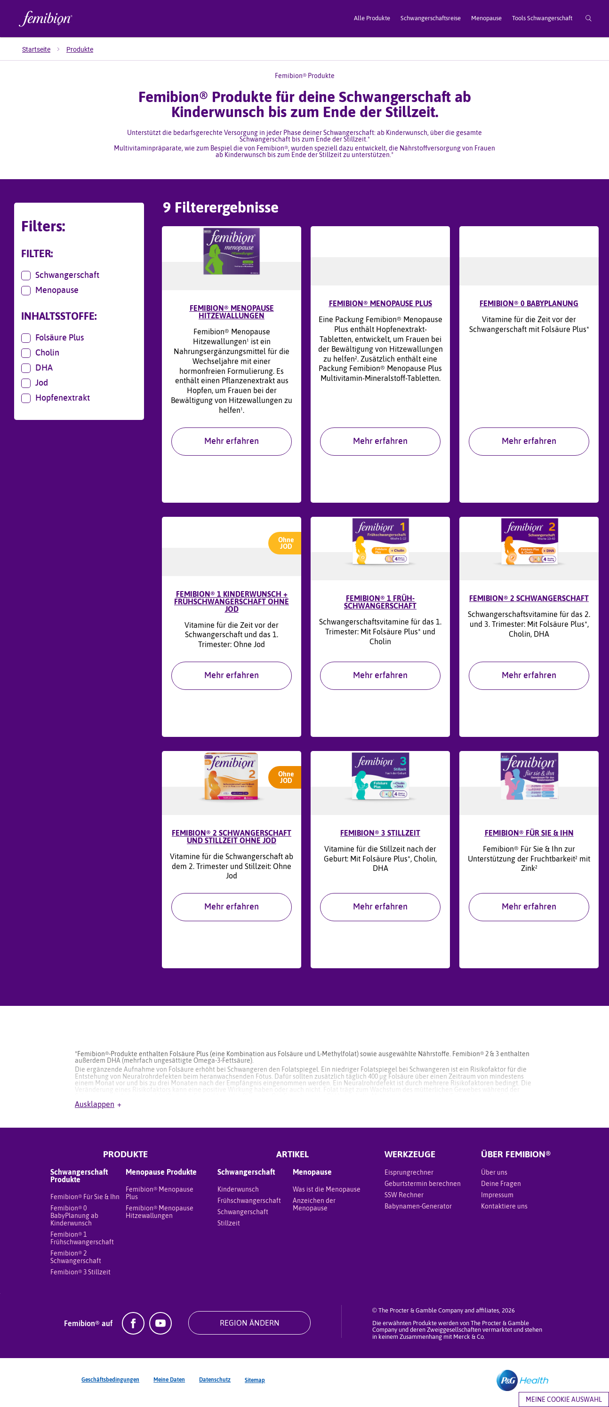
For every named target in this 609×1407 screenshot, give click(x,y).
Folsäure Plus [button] (52, 338)
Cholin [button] (40, 353)
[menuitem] (44, 49)
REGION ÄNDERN (250, 1327)
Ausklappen (98, 1109)
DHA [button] (37, 368)
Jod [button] (34, 383)
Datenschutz (215, 1384)
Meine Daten (169, 1384)
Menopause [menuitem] (486, 18)
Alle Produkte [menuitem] (372, 18)
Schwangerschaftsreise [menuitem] (431, 18)
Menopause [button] (50, 290)
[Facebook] (133, 1336)
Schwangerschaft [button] (60, 275)
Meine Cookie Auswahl (564, 1399)
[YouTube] (160, 1336)
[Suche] (588, 19)
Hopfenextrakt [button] (55, 398)
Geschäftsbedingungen (110, 1384)
